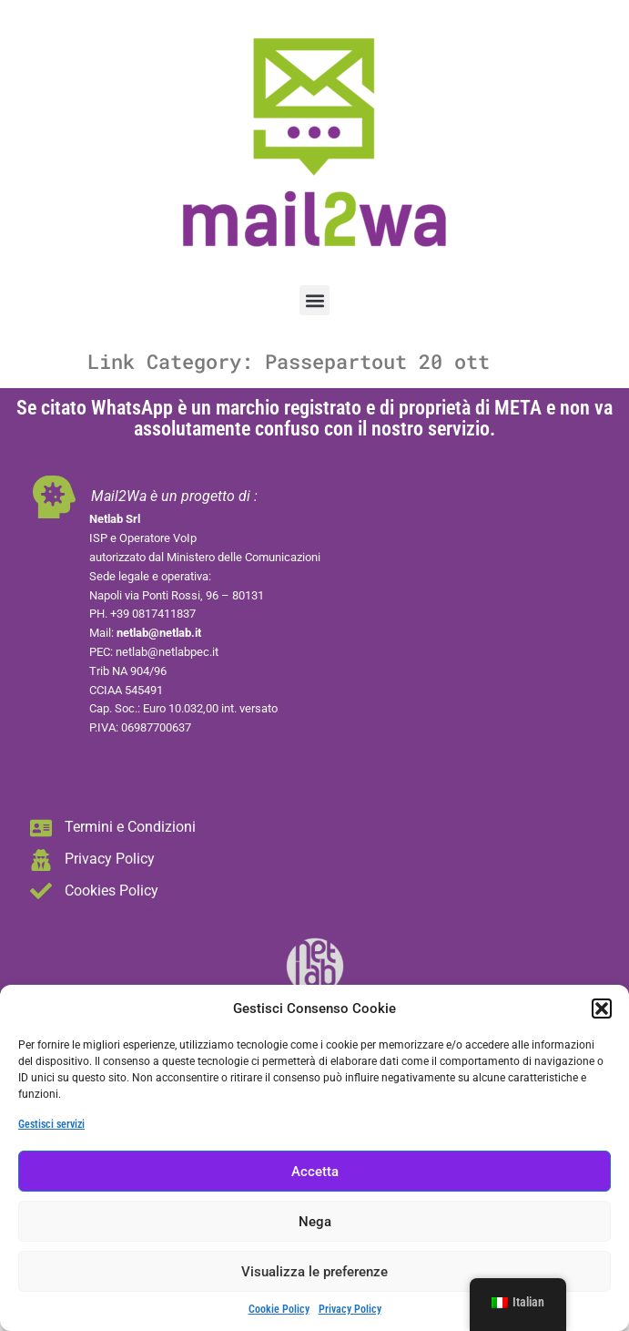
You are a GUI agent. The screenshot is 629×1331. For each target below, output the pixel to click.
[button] (602, 1008)
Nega (315, 1221)
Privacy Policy (350, 1309)
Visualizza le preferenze (314, 1272)
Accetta (315, 1171)
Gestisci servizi (51, 1124)
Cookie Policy (279, 1309)
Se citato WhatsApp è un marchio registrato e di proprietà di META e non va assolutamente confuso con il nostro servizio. (314, 418)
